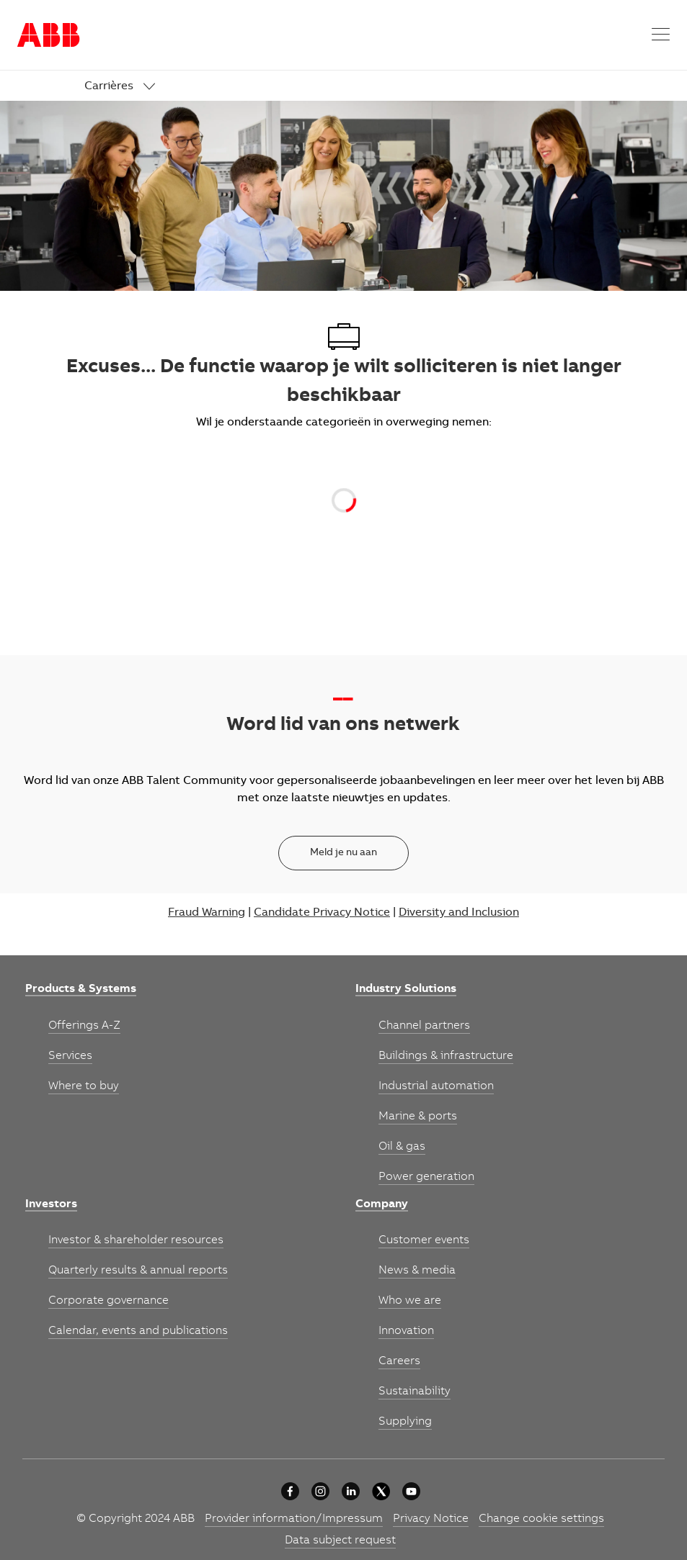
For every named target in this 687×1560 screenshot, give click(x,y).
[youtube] (411, 1491)
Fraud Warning (206, 913)
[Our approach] (290, 1491)
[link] (119, 86)
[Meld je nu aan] (343, 853)
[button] (661, 35)
